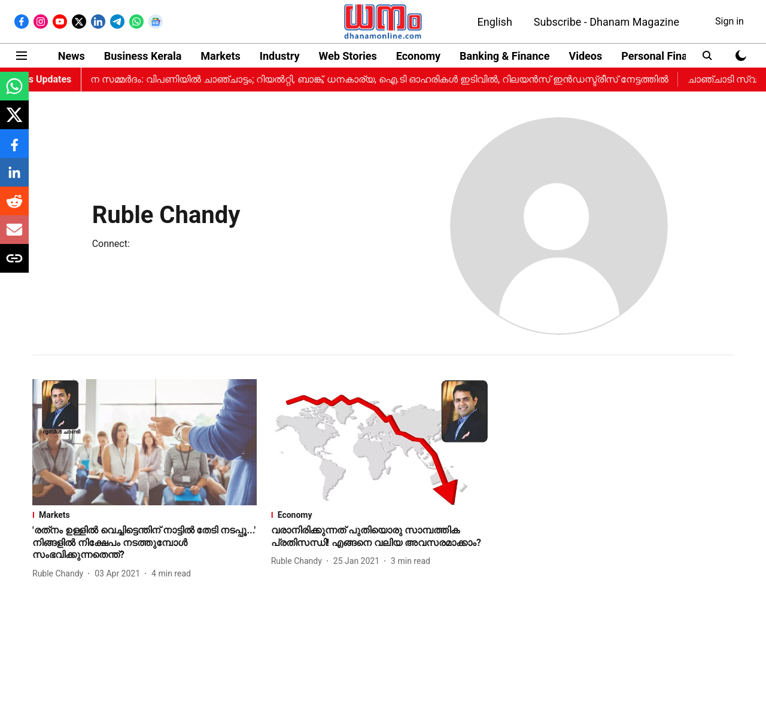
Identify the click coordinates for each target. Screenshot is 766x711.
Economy (418, 56)
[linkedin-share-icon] (14, 178)
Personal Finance (663, 56)
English (495, 22)
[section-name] (144, 515)
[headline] (144, 543)
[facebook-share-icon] (14, 149)
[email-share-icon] (14, 236)
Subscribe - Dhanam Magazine (606, 22)
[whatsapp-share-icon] (14, 92)
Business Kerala (143, 56)
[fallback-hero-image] (144, 442)
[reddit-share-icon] (14, 207)
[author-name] (60, 573)
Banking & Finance (504, 56)
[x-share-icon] (14, 121)
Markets (220, 56)
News (71, 56)
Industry (280, 56)
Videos (585, 56)
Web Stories (347, 56)
